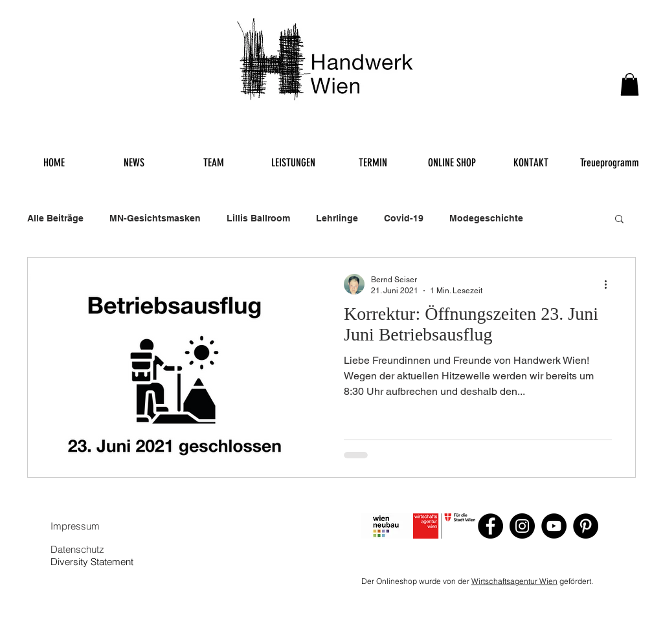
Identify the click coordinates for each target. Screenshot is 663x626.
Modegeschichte (486, 218)
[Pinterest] (585, 526)
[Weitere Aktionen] (610, 284)
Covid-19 (403, 218)
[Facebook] (490, 526)
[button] (629, 84)
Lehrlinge (337, 218)
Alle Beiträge (55, 218)
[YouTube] (554, 526)
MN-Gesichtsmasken (155, 218)
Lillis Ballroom (258, 218)
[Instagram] (522, 526)
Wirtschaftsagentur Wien (514, 581)
